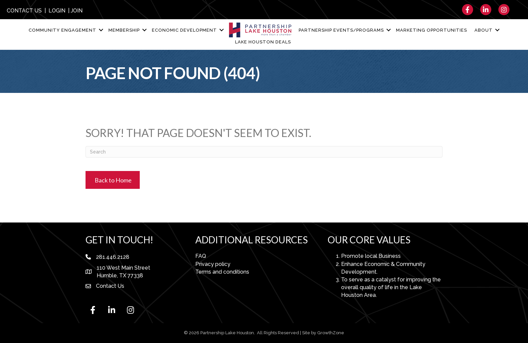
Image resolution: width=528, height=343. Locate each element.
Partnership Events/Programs (341, 30)
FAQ (200, 256)
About (483, 30)
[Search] (264, 152)
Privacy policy (212, 264)
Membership (124, 30)
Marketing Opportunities (431, 30)
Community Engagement (62, 30)
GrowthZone (330, 332)
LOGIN (56, 10)
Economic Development (184, 30)
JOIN (76, 10)
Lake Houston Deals (263, 41)
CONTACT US (24, 10)
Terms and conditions (222, 272)
